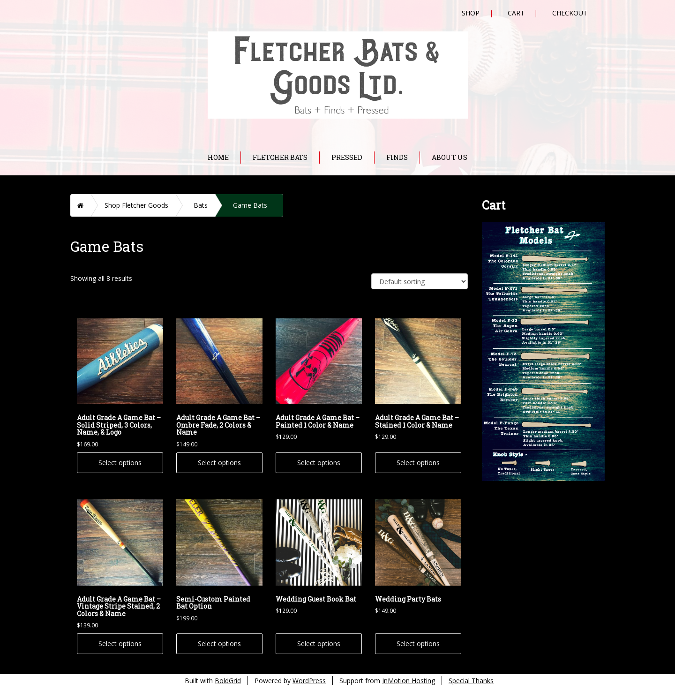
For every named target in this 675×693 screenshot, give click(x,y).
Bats (201, 205)
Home (218, 157)
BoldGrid (228, 680)
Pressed (346, 157)
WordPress (309, 680)
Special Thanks (471, 680)
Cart (516, 12)
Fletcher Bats (280, 157)
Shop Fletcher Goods (136, 205)
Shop (471, 12)
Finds (397, 157)
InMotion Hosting (408, 680)
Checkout (569, 12)
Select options (120, 462)
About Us (449, 157)
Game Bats (250, 205)
